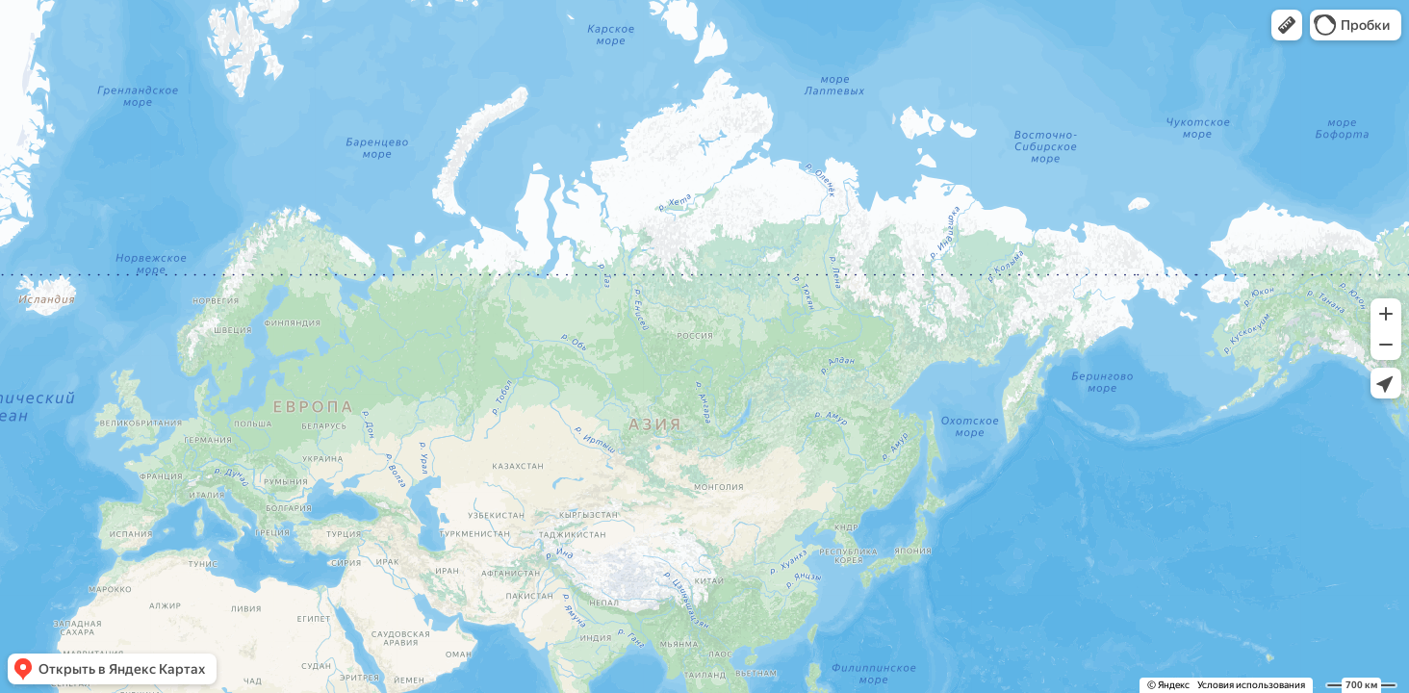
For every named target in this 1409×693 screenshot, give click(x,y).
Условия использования (1251, 685)
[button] (1286, 25)
